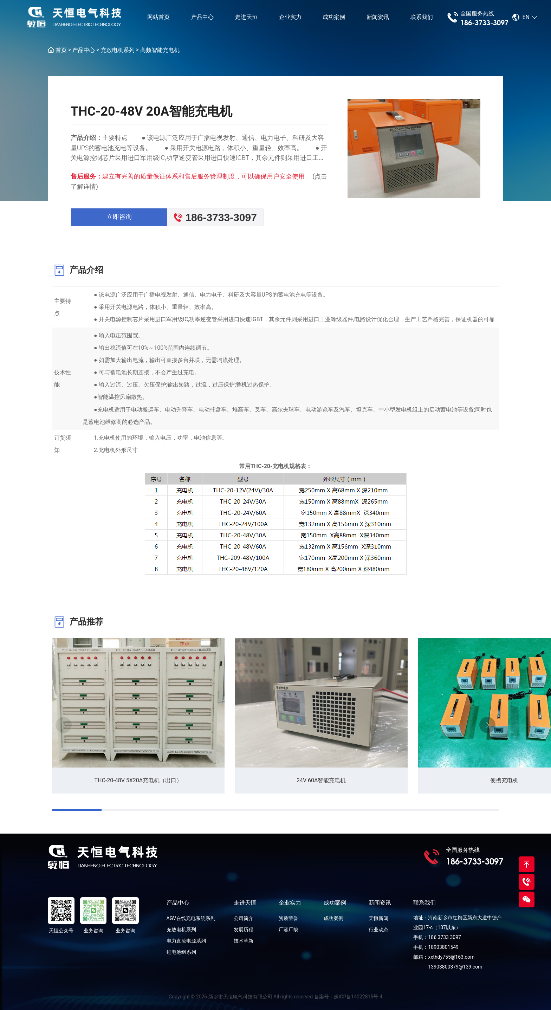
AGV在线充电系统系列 (191, 918)
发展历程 (243, 929)
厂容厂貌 (288, 929)
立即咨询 (119, 216)
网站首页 (158, 17)
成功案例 (334, 17)
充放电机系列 (118, 50)
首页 (61, 50)
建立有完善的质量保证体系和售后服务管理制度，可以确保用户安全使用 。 (207, 176)
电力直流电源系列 (186, 941)
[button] (487, 725)
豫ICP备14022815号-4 (358, 996)
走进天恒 (246, 17)
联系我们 (421, 17)
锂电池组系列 (181, 952)
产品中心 (202, 17)
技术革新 (243, 941)
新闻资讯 (378, 17)
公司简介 (243, 918)
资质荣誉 (288, 918)
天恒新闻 (378, 918)
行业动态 (378, 929)
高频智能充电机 (160, 50)
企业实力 (290, 17)
